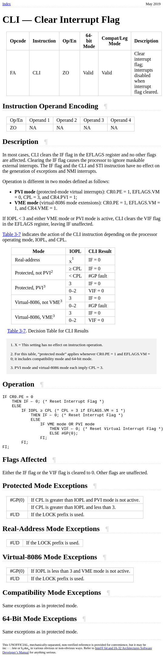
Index (6, 4)
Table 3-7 (11, 234)
